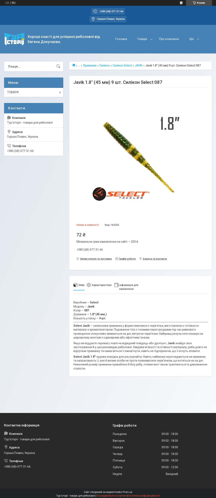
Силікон (104, 65)
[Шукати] (58, 66)
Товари (142, 39)
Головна (121, 39)
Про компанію (169, 39)
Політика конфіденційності (144, 495)
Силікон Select (122, 65)
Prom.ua (127, 492)
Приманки (89, 65)
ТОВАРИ (13, 92)
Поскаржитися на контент (112, 495)
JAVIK (138, 65)
